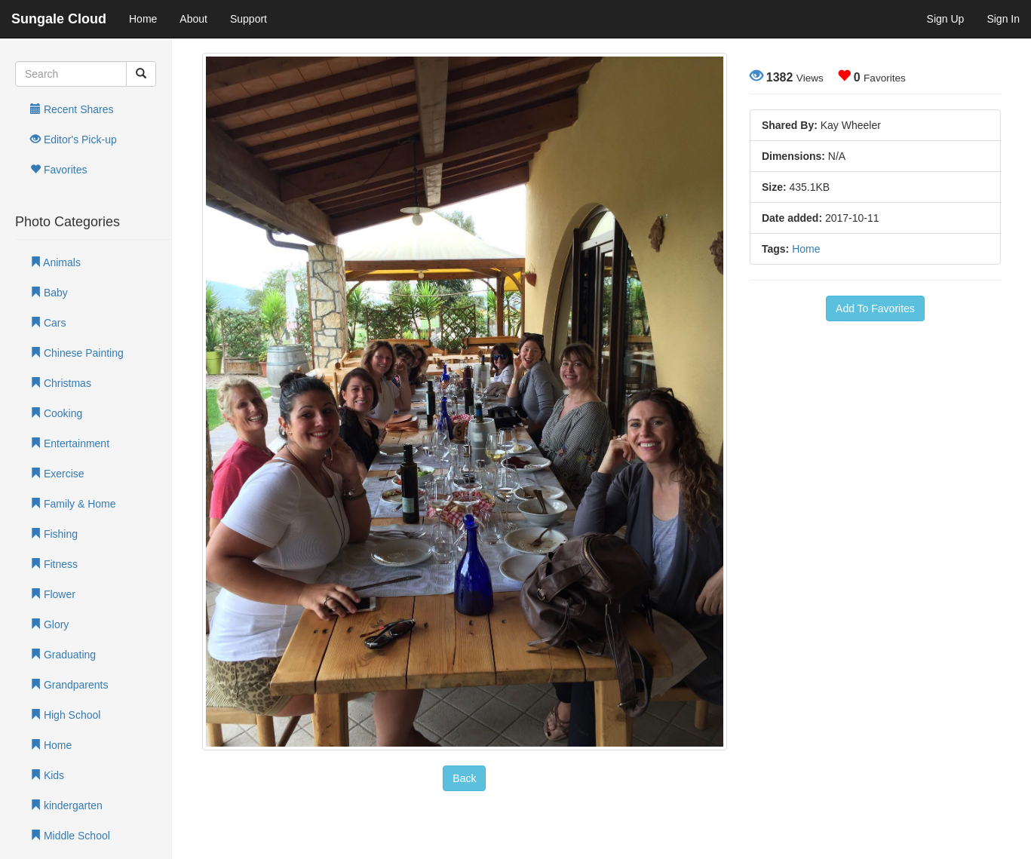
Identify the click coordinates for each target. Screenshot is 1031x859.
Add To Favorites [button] (875, 308)
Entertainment (69, 443)
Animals (55, 262)
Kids (47, 775)
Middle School (70, 836)
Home (143, 19)
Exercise (57, 474)
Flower (52, 594)
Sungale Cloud (58, 18)
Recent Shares (72, 109)
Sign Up (946, 19)
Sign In (1003, 19)
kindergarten (66, 805)
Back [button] (464, 778)
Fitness (54, 564)
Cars (48, 323)
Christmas (60, 383)
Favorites (58, 170)
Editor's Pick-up (73, 139)
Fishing (54, 534)
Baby (49, 293)
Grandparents (69, 685)
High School (65, 715)
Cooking (56, 413)
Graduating (63, 655)
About (193, 19)
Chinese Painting (77, 353)
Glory (49, 624)
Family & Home (73, 504)
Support (248, 19)
